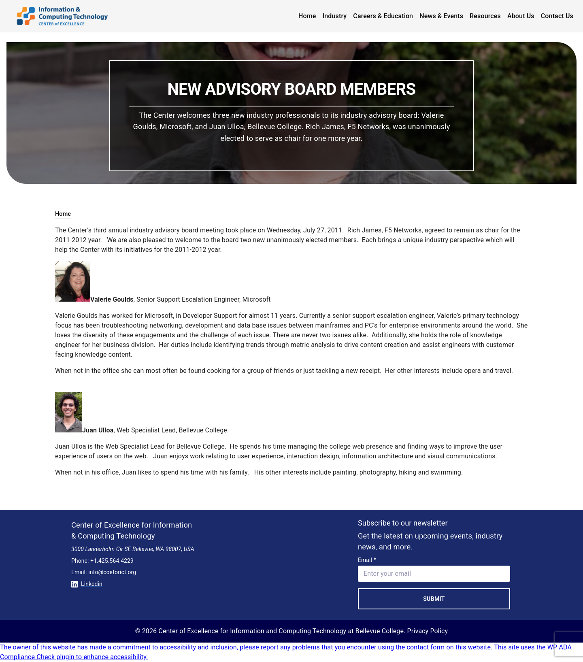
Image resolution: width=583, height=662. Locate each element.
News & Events (441, 16)
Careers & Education (383, 16)
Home (307, 16)
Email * (367, 560)
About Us (520, 16)
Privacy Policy (427, 631)
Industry (335, 16)
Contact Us (557, 16)
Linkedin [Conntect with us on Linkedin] (86, 584)
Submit (434, 599)
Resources (485, 16)
